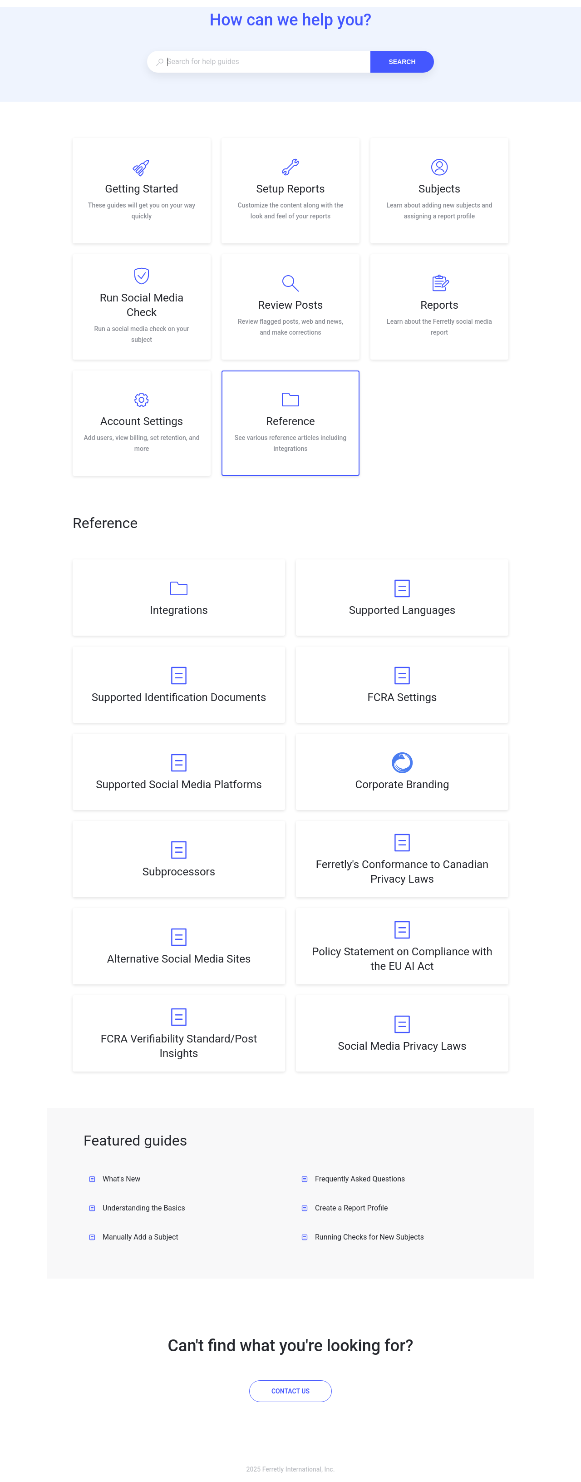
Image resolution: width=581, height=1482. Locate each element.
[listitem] (142, 190)
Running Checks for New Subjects (362, 1237)
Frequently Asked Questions (353, 1179)
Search (402, 61)
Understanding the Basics (137, 1208)
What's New (114, 1179)
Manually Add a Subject (133, 1237)
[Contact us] (290, 1391)
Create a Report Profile (344, 1208)
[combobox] (258, 62)
